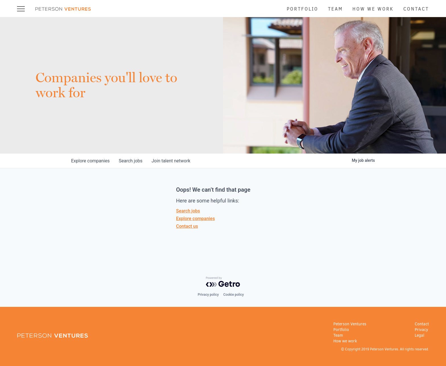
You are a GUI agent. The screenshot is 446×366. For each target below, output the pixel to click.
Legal (419, 335)
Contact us (187, 226)
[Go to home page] (63, 9)
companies (90, 161)
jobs (130, 161)
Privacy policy (208, 295)
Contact (416, 9)
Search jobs (188, 211)
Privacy (421, 329)
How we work (373, 9)
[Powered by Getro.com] (223, 282)
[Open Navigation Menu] (21, 8)
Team (335, 9)
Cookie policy (233, 295)
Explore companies (195, 218)
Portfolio (302, 9)
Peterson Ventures (349, 324)
